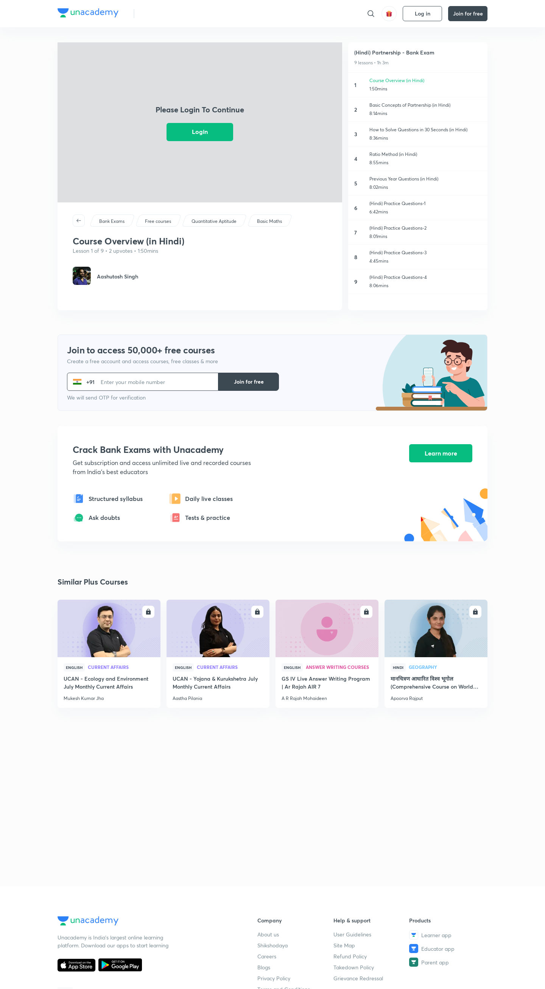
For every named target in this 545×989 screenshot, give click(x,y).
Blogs (263, 967)
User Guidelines (352, 934)
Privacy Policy (273, 978)
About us (268, 934)
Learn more (441, 453)
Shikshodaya (272, 945)
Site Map (344, 945)
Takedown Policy (353, 967)
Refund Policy (350, 956)
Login (200, 131)
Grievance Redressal (358, 978)
